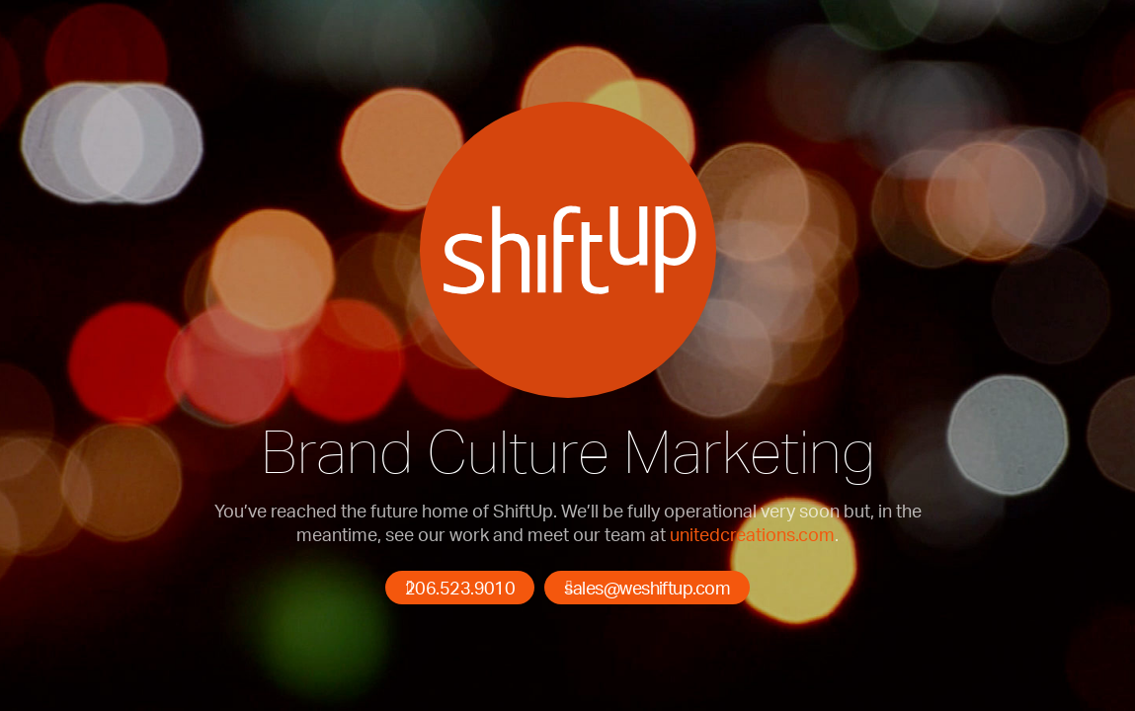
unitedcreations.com (752, 534)
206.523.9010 (460, 587)
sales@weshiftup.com (647, 587)
